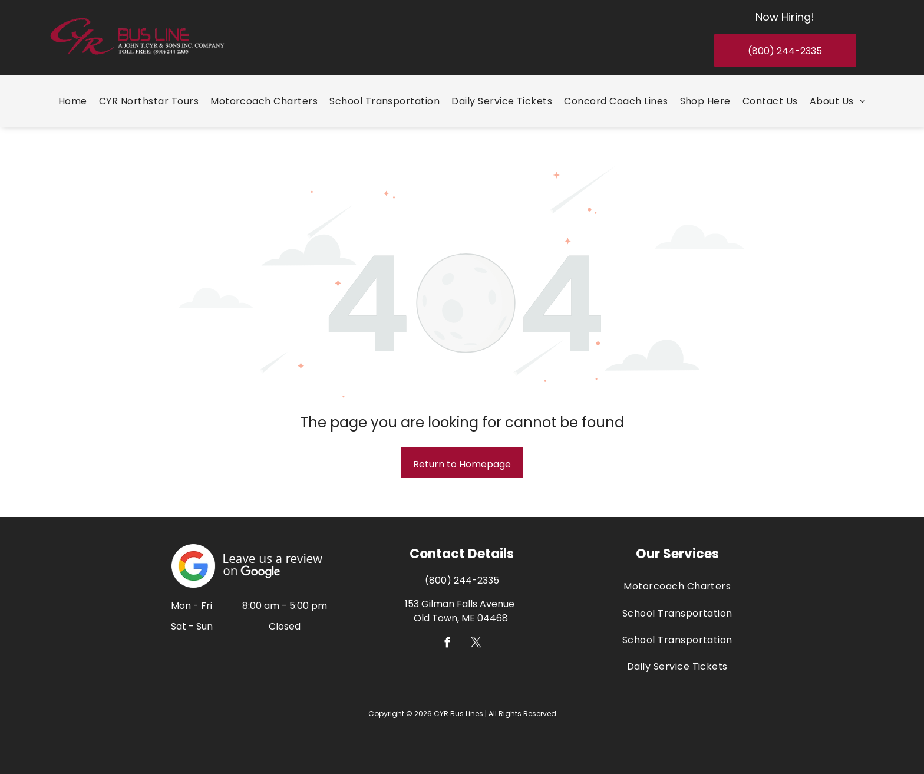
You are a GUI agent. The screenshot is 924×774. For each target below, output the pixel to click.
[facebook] (448, 644)
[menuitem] (72, 101)
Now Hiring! (784, 16)
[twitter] (476, 644)
